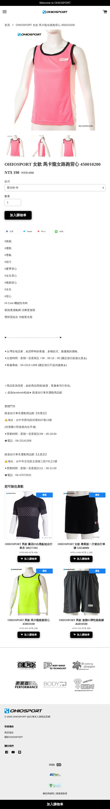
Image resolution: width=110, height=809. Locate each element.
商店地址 (9, 732)
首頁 (7, 25)
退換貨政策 (61, 793)
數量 (7, 196)
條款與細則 (48, 793)
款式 (7, 181)
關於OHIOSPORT (14, 737)
